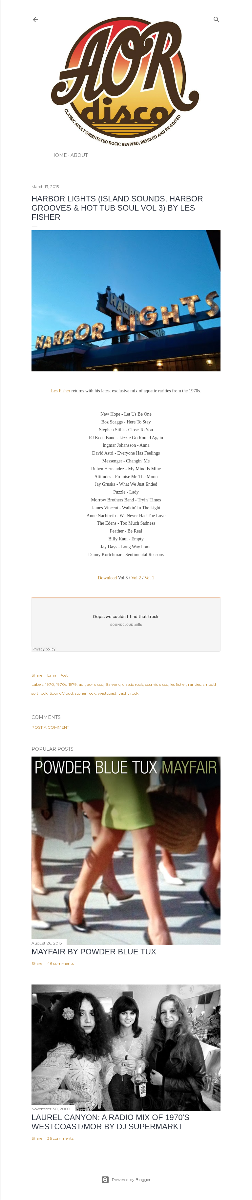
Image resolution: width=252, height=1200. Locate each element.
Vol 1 (149, 577)
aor (82, 684)
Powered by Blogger (126, 1180)
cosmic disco (156, 684)
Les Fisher (61, 390)
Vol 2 (136, 577)
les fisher (178, 684)
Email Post (57, 675)
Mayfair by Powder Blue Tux (94, 951)
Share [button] (37, 675)
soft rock (40, 693)
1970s (61, 684)
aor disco (95, 684)
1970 (49, 684)
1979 (73, 684)
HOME (59, 155)
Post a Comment (50, 727)
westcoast (107, 693)
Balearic (112, 684)
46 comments (60, 963)
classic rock (132, 684)
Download (108, 577)
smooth (210, 684)
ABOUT (79, 155)
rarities (194, 684)
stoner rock (85, 693)
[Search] (216, 18)
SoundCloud (61, 693)
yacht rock (128, 693)
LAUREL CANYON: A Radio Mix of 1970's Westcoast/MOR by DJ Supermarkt (110, 1122)
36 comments (60, 1138)
